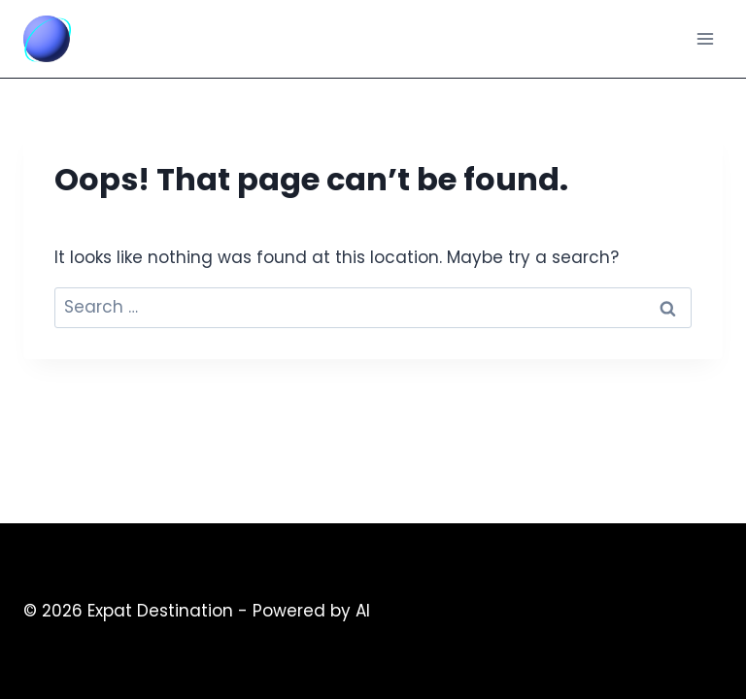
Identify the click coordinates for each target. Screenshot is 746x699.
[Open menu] (705, 38)
